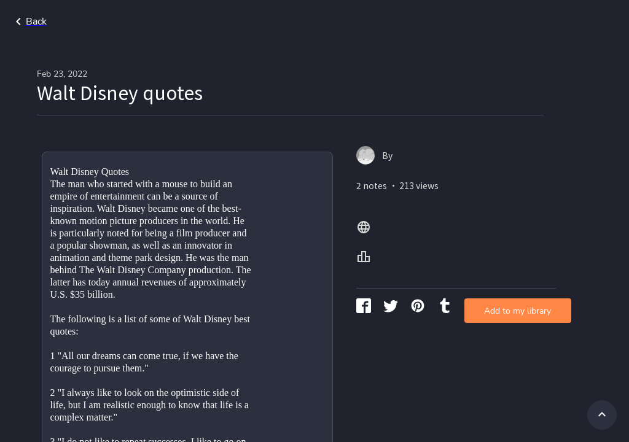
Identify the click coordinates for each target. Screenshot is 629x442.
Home (471, 21)
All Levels (581, 21)
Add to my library (458, 199)
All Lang (522, 21)
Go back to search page (118, 21)
